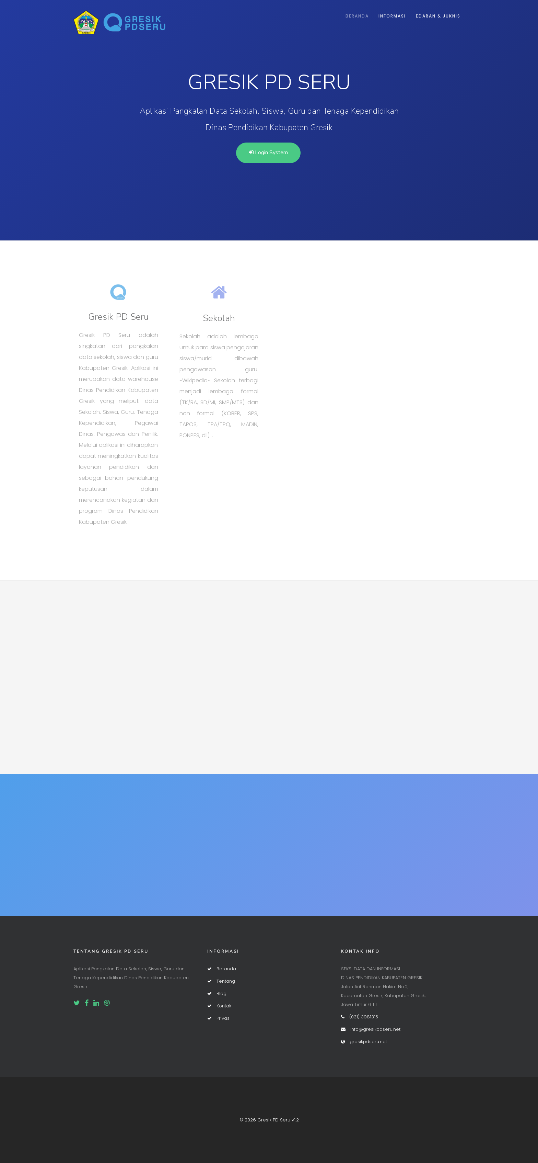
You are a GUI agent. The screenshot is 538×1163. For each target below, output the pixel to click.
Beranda (357, 16)
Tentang (221, 981)
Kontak (219, 1006)
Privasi (219, 1018)
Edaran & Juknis (438, 16)
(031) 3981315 (359, 1017)
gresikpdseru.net (364, 1041)
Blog (216, 993)
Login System (268, 152)
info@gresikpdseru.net (370, 1029)
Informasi (392, 16)
